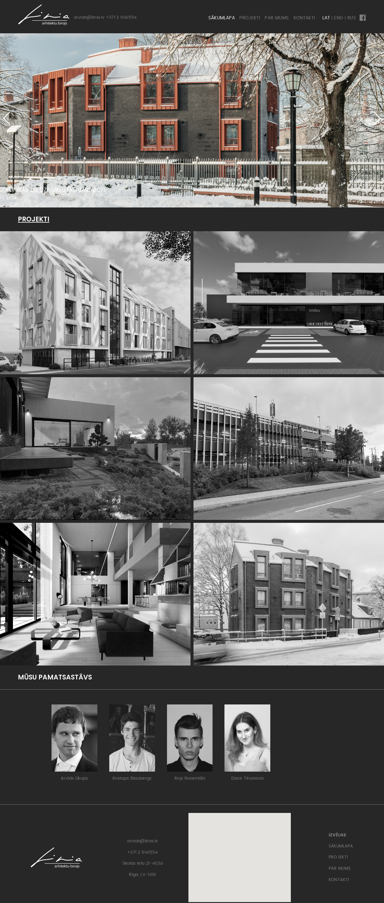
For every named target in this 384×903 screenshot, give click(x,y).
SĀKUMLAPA (221, 18)
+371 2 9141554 (121, 17)
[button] (377, 118)
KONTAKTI (304, 18)
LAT (326, 18)
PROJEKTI (249, 18)
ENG (338, 18)
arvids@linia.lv (89, 17)
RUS (351, 18)
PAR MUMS (277, 18)
